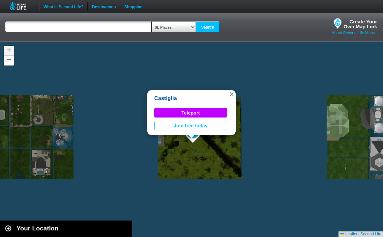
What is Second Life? (63, 6)
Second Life (21, 6)
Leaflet (348, 234)
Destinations (104, 6)
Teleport (191, 113)
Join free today (191, 125)
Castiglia (165, 98)
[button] (232, 94)
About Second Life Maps (353, 33)
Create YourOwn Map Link (360, 24)
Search (207, 27)
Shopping (133, 6)
